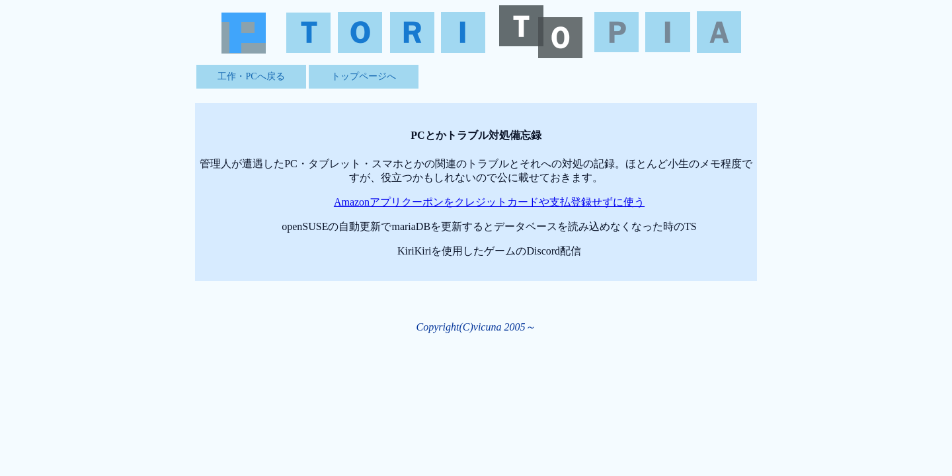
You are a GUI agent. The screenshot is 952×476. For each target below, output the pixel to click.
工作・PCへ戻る (251, 76)
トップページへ (363, 76)
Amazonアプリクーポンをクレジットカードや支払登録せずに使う (489, 202)
